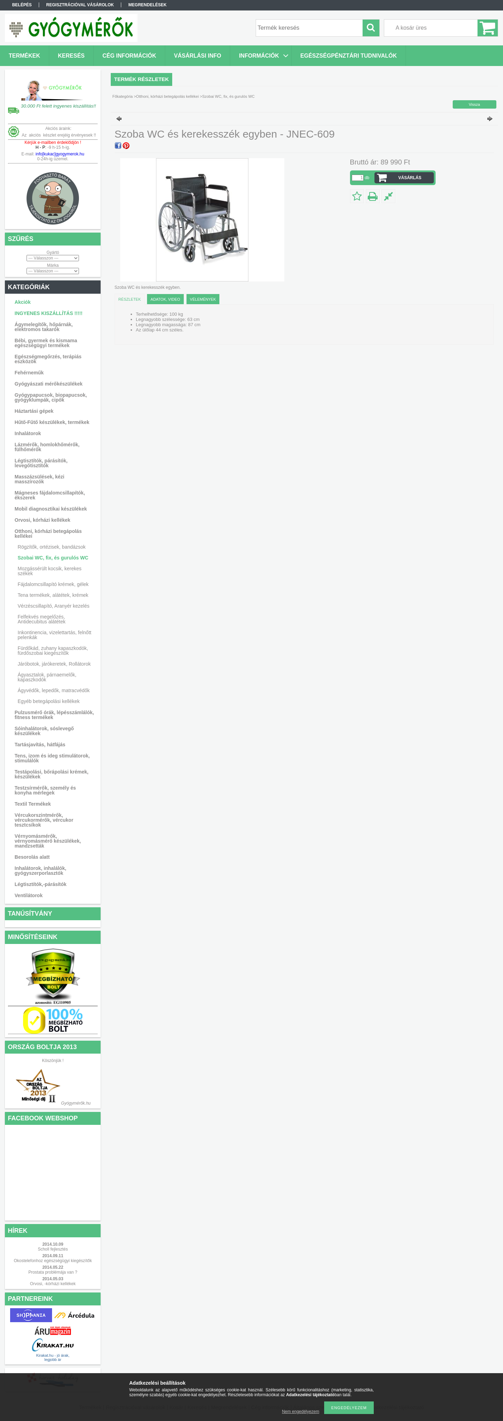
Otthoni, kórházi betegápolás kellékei (48, 533)
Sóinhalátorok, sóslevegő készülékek (44, 731)
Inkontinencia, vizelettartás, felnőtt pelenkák (55, 635)
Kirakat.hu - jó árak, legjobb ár (52, 1357)
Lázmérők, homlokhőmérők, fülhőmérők (47, 447)
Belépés (22, 4)
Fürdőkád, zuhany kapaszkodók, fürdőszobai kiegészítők (53, 650)
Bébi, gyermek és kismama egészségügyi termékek (46, 343)
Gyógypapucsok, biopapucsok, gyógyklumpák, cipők (51, 397)
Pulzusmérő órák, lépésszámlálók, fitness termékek (54, 715)
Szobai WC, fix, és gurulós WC (53, 558)
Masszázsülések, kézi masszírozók (39, 479)
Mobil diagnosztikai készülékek (51, 509)
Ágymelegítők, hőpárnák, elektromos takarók (44, 327)
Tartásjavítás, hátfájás (40, 744)
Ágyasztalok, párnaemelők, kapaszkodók (47, 677)
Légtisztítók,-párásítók (41, 884)
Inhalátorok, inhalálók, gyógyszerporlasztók (40, 870)
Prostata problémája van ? (52, 1272)
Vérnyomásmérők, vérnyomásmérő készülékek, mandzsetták (48, 841)
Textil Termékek (33, 804)
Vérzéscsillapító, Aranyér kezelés (53, 606)
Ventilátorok (29, 895)
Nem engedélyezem (300, 1411)
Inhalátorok (28, 433)
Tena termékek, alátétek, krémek (53, 595)
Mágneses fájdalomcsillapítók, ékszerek (50, 495)
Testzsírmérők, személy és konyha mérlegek (45, 790)
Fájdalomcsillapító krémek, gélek (53, 584)
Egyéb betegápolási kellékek (49, 701)
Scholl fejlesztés (53, 1249)
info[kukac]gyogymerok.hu (59, 154)
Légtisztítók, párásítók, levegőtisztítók (41, 463)
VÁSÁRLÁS (409, 177)
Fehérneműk (29, 372)
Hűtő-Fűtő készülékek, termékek (52, 422)
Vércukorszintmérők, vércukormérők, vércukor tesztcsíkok (44, 820)
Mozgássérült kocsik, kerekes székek (50, 571)
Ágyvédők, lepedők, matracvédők (54, 690)
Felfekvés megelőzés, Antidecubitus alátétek (42, 619)
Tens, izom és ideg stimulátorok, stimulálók (52, 758)
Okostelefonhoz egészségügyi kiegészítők (53, 1260)
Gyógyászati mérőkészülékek (49, 384)
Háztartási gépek (34, 411)
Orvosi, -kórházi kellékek (53, 1283)
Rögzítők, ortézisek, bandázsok (52, 547)
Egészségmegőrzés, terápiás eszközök (48, 359)
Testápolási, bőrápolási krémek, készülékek (51, 774)
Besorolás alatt (32, 857)
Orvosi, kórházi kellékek (43, 520)
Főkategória (122, 96)
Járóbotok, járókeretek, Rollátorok (54, 664)
